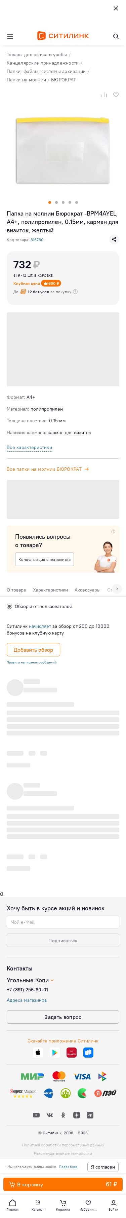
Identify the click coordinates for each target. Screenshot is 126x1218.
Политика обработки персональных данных (63, 1144)
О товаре (16, 590)
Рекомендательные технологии (63, 1153)
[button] (13, 1205)
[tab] (16, 591)
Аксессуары (87, 590)
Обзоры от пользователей (39, 606)
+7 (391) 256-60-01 (27, 990)
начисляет (40, 626)
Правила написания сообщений (32, 662)
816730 (37, 239)
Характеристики (50, 590)
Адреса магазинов (27, 1000)
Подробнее (68, 1167)
